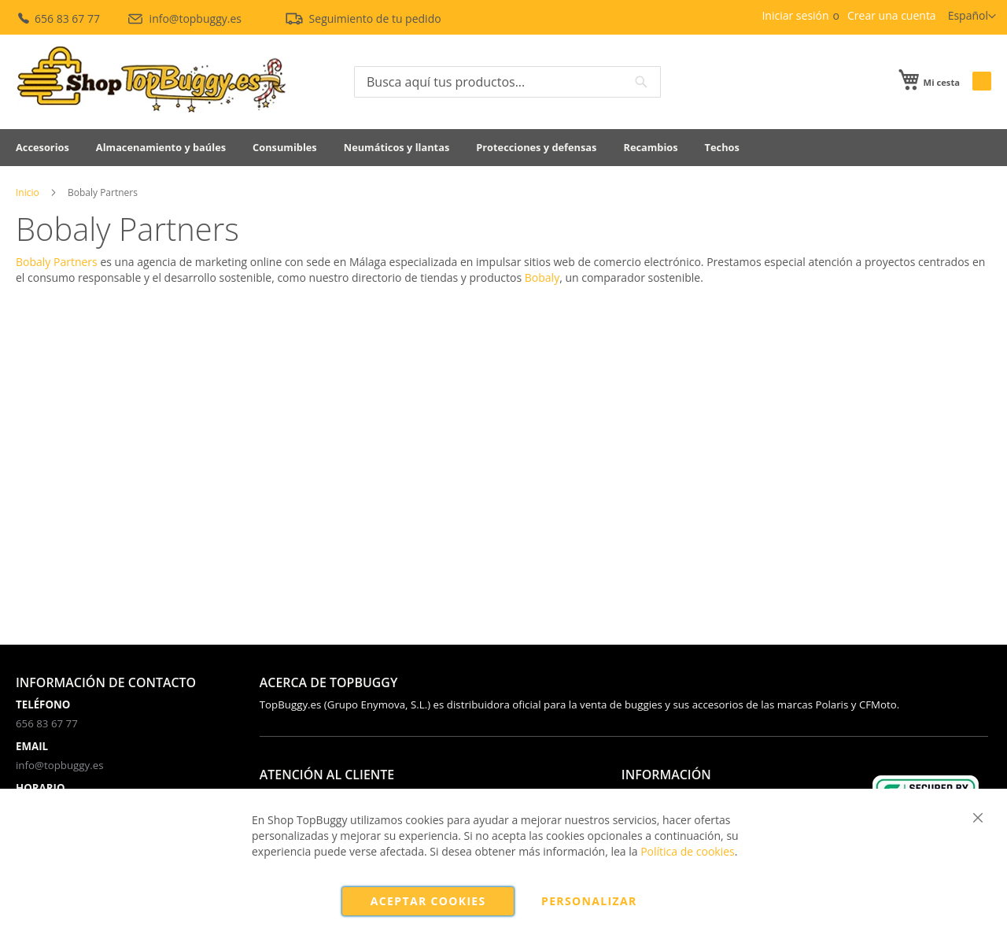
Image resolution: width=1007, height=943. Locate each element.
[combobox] (507, 82)
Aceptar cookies (428, 900)
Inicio (27, 192)
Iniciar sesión (795, 15)
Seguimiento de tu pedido (362, 18)
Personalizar (589, 900)
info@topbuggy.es (186, 18)
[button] (972, 16)
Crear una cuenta (891, 15)
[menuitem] (42, 147)
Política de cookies (687, 851)
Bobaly (542, 277)
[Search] (641, 82)
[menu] (503, 147)
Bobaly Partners (57, 261)
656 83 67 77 (59, 18)
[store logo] (151, 79)
